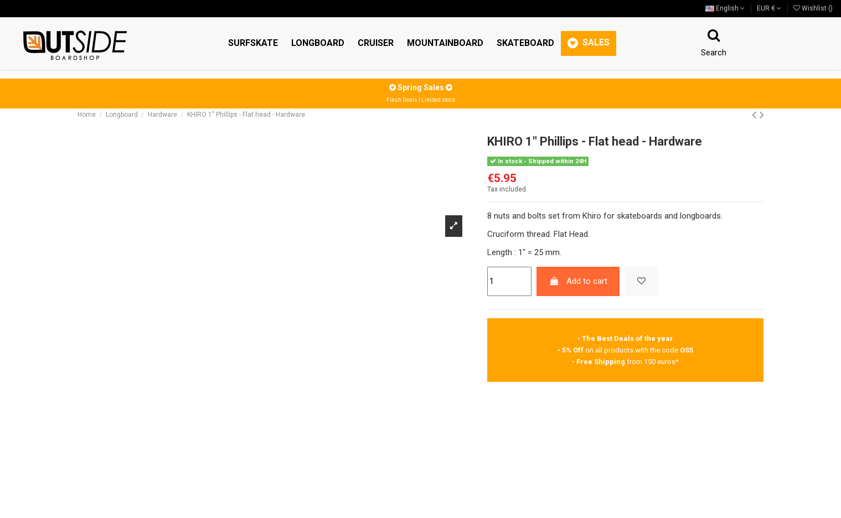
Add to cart (578, 281)
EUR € (769, 8)
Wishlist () (813, 8)
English (725, 8)
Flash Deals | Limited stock (420, 100)
